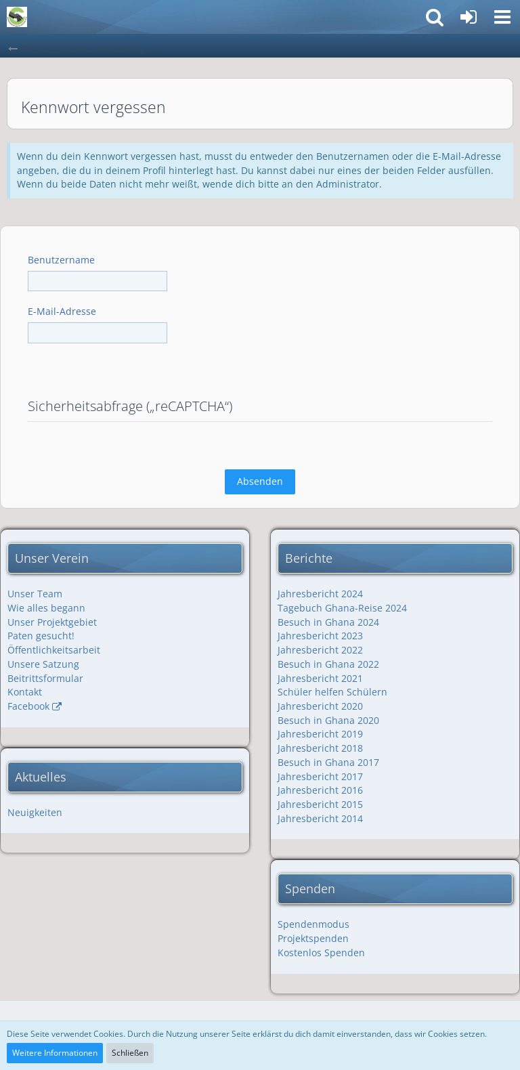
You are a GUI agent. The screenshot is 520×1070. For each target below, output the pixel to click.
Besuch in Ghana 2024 (328, 622)
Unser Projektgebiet (52, 622)
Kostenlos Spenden (321, 952)
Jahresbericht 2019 (320, 733)
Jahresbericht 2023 (320, 635)
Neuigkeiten (34, 812)
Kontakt (24, 691)
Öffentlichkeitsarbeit (53, 649)
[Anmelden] (468, 16)
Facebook (28, 706)
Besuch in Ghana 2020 (328, 720)
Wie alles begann (46, 607)
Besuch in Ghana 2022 (328, 664)
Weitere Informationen (55, 1052)
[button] (502, 16)
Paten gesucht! (40, 635)
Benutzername (61, 259)
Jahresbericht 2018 (320, 748)
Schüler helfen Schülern (332, 691)
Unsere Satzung (43, 664)
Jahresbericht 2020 (320, 706)
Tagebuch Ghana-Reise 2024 (342, 607)
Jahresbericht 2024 (320, 593)
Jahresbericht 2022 (320, 649)
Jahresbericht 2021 (320, 678)
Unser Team (34, 593)
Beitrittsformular (45, 678)
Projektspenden (313, 938)
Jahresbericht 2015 (320, 804)
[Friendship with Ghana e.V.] (17, 16)
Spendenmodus (313, 924)
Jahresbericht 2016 (320, 790)
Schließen (130, 1052)
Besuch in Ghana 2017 (328, 762)
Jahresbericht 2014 (320, 818)
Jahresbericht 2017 (320, 776)
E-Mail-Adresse (62, 311)
